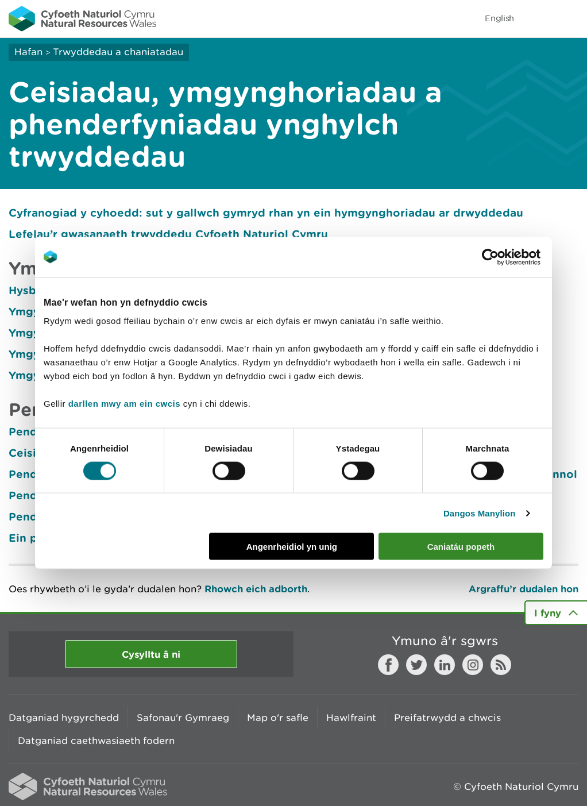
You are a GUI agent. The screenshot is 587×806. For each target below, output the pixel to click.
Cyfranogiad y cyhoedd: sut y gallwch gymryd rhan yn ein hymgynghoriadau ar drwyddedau (266, 212)
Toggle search (539, 18)
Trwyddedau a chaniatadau (118, 51)
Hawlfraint (351, 717)
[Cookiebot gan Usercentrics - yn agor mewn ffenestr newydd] (510, 256)
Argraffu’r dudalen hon (523, 588)
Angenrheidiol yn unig (291, 547)
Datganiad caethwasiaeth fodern (96, 740)
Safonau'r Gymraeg (183, 717)
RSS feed (501, 664)
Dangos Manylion (479, 513)
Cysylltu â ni (151, 654)
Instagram (472, 664)
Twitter (416, 664)
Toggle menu (571, 18)
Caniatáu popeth (461, 547)
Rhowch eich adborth (255, 588)
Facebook (388, 664)
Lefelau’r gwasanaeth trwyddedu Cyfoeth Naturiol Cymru (168, 233)
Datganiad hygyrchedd (64, 717)
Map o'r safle (277, 717)
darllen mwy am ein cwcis (124, 403)
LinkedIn (444, 664)
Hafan (28, 51)
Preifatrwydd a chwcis (447, 717)
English (499, 18)
